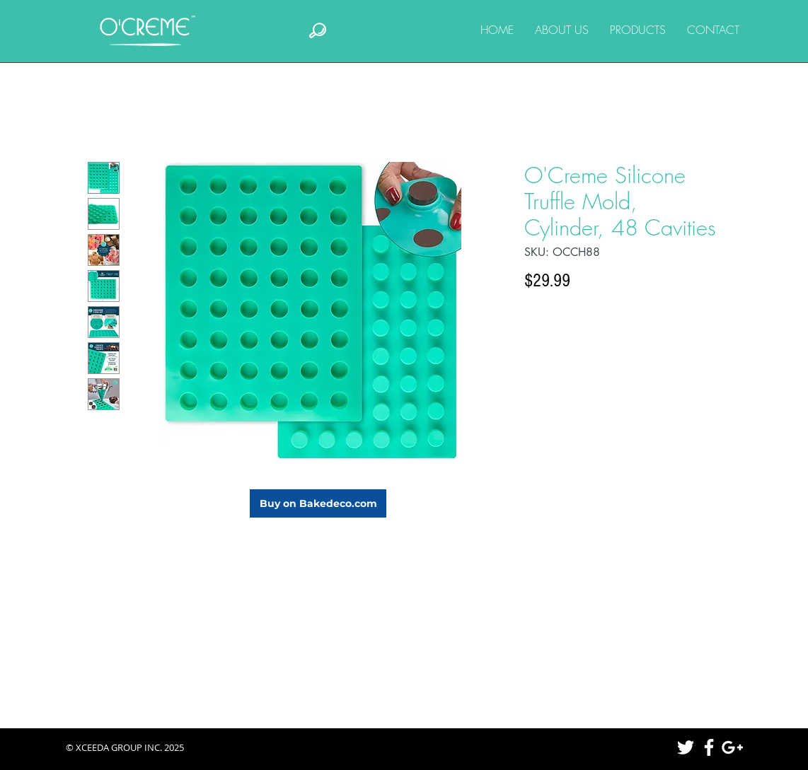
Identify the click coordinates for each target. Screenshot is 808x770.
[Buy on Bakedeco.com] (318, 503)
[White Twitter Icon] (685, 747)
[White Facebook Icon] (709, 747)
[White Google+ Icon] (732, 747)
